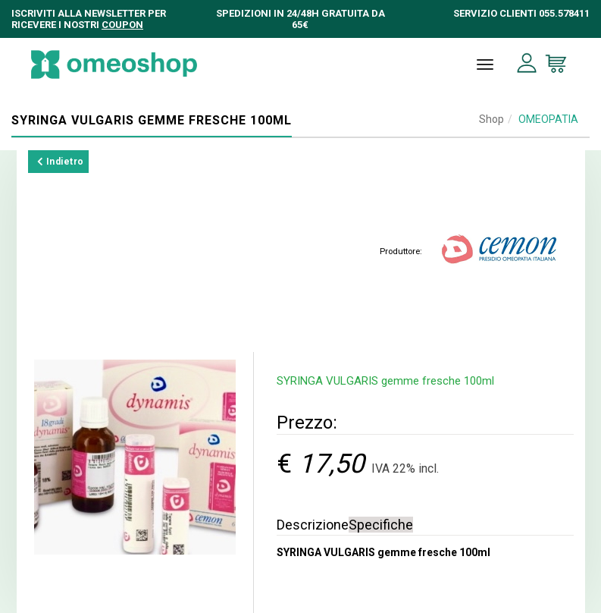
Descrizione (313, 525)
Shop (491, 119)
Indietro (60, 161)
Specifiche (381, 525)
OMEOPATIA (548, 119)
